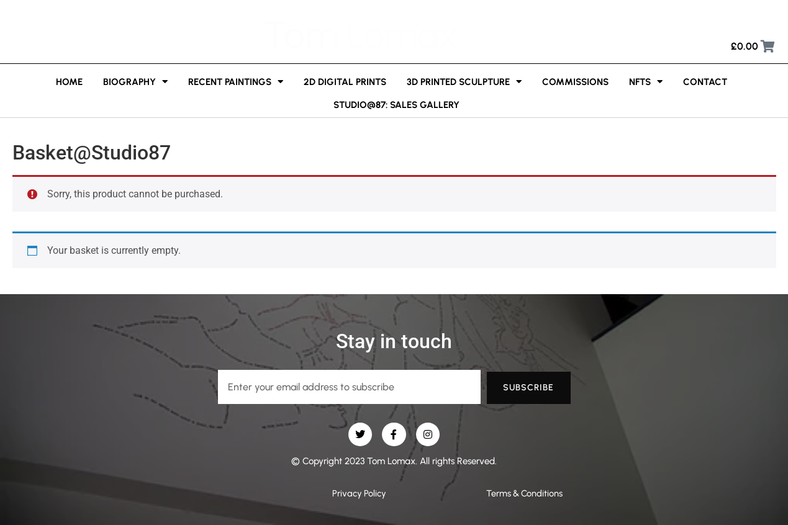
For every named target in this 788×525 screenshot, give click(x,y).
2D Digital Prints (345, 82)
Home (69, 82)
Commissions (575, 82)
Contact (705, 82)
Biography (135, 81)
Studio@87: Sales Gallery (396, 104)
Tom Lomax (360, 34)
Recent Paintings (235, 81)
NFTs (646, 81)
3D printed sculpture (464, 81)
